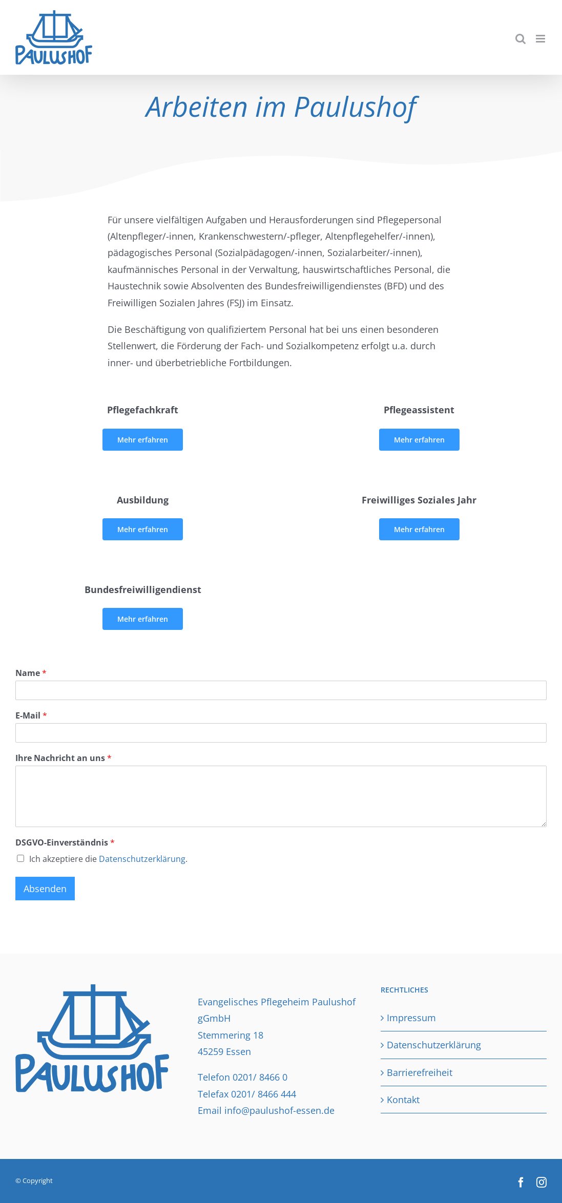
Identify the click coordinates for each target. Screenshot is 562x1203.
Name (31, 673)
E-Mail (31, 715)
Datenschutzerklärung (142, 858)
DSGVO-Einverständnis (65, 842)
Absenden (45, 888)
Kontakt (403, 1099)
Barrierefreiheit (419, 1072)
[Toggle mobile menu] (541, 38)
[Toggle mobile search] (520, 38)
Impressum (411, 1017)
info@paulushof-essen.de (279, 1110)
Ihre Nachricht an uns (63, 758)
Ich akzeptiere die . (108, 858)
